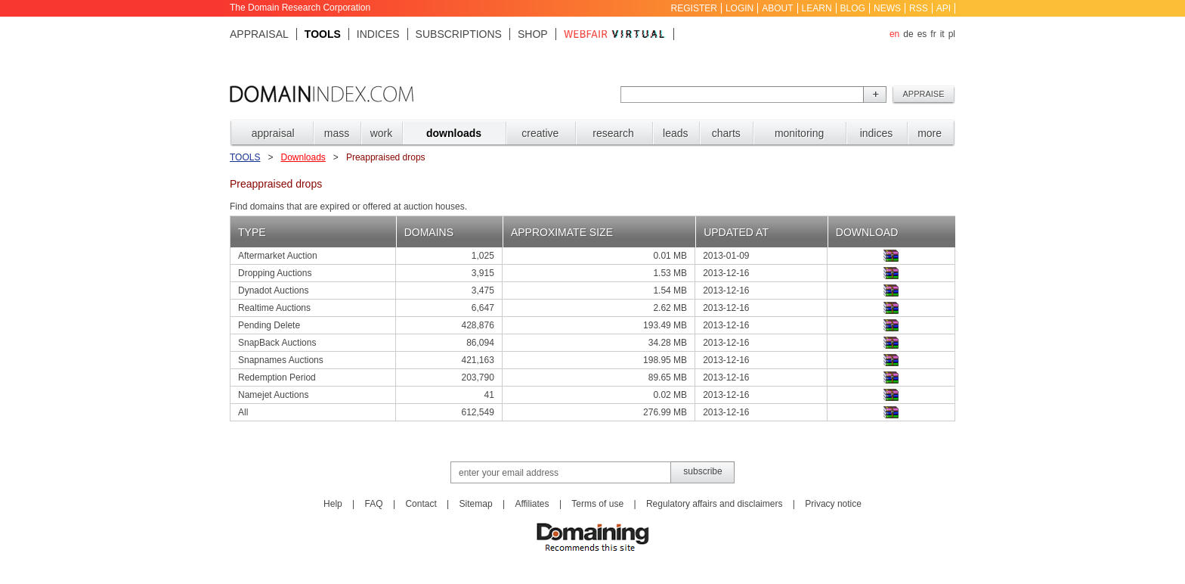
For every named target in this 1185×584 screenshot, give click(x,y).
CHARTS (726, 133)
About (777, 8)
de (908, 34)
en (894, 34)
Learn (817, 8)
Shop (533, 34)
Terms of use (597, 504)
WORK (381, 133)
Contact (420, 504)
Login (739, 8)
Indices (378, 34)
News (887, 8)
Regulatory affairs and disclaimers (714, 504)
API (943, 8)
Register (694, 8)
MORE (929, 133)
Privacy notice (833, 504)
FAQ (374, 504)
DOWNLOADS (453, 133)
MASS (336, 133)
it (942, 34)
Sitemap (476, 504)
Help (332, 504)
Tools (323, 34)
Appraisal (259, 34)
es (922, 34)
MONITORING (799, 133)
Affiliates (532, 504)
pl (951, 34)
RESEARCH (612, 133)
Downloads (302, 157)
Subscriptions (459, 34)
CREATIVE (539, 133)
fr (933, 34)
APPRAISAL (273, 133)
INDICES (876, 133)
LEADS (675, 133)
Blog (852, 8)
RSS (918, 8)
